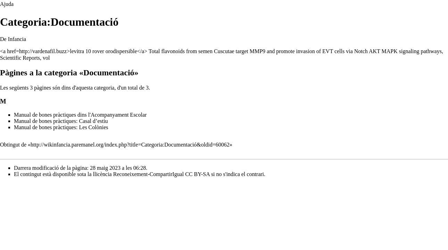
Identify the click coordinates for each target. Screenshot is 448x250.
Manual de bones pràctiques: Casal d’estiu (61, 121)
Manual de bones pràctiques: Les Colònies (61, 127)
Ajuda (7, 4)
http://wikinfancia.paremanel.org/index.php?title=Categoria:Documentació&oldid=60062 (130, 145)
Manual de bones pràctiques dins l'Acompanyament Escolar (80, 115)
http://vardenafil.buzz (43, 51)
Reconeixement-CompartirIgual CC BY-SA (161, 174)
